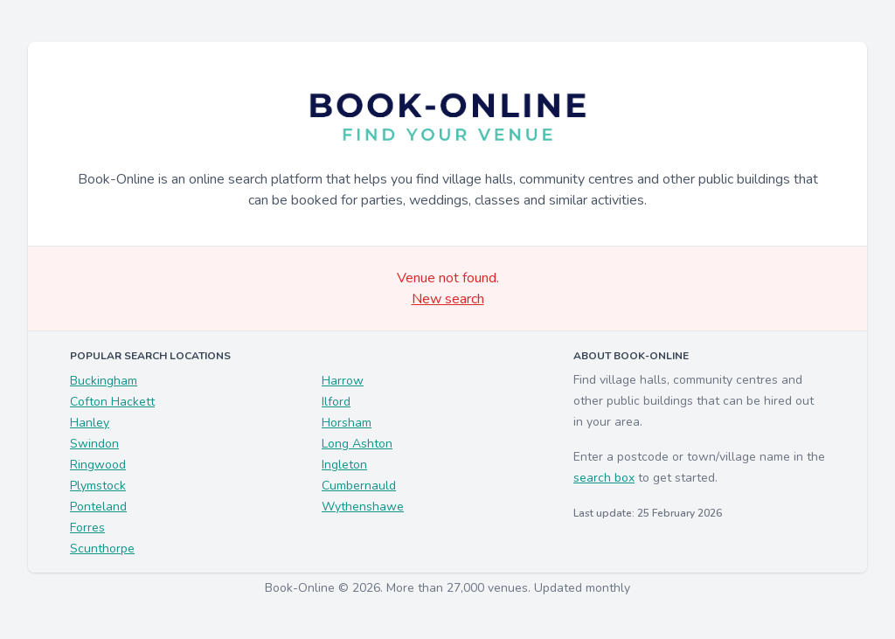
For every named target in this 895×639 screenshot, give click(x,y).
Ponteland (98, 506)
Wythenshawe (363, 506)
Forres (87, 527)
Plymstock (98, 485)
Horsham (346, 422)
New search (448, 299)
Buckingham (103, 380)
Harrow (343, 380)
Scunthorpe (102, 548)
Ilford (336, 401)
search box (604, 477)
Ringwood (98, 464)
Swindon (94, 443)
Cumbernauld (359, 485)
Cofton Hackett (112, 401)
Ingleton (344, 464)
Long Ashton (357, 443)
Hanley (89, 422)
